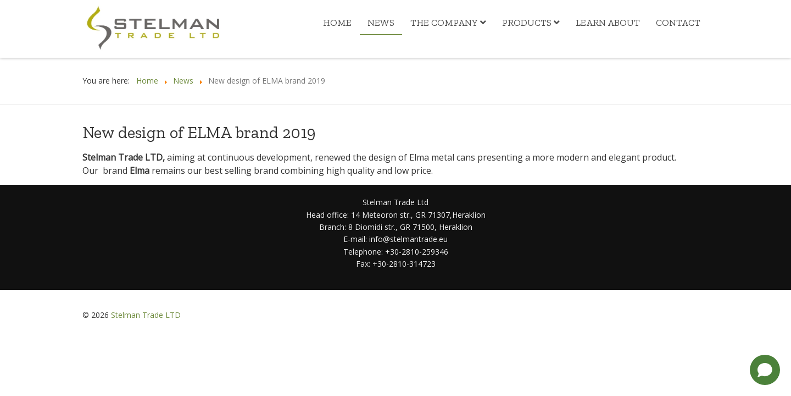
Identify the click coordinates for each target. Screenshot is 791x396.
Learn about (608, 22)
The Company (444, 22)
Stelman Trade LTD (146, 315)
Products (527, 22)
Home (337, 22)
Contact (678, 22)
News (380, 22)
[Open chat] (765, 370)
